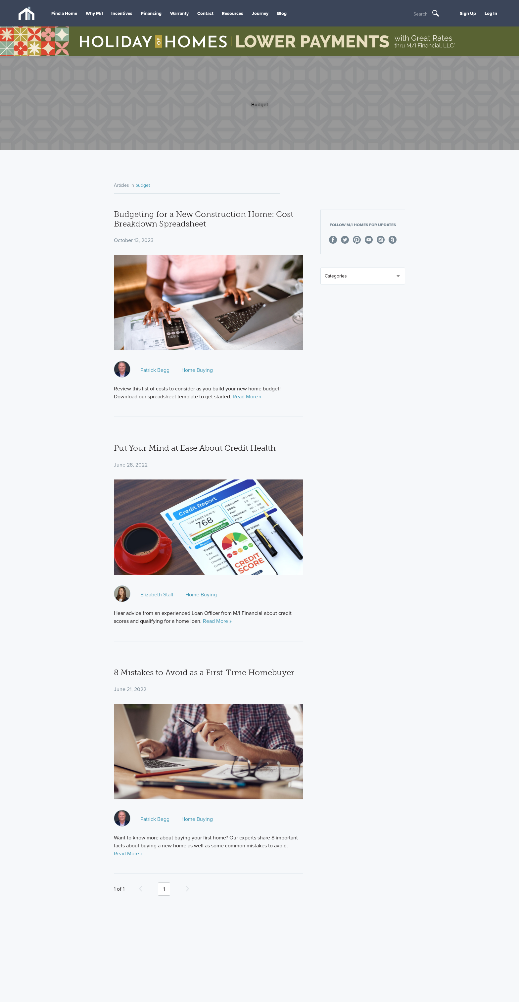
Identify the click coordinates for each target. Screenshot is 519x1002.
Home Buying (197, 370)
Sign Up (468, 13)
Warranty (179, 13)
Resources (232, 13)
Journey (260, 13)
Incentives (121, 13)
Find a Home (64, 13)
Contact (205, 13)
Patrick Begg (154, 370)
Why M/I (94, 13)
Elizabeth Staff (156, 594)
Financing (151, 13)
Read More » (247, 396)
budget (142, 185)
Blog (282, 13)
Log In (491, 13)
